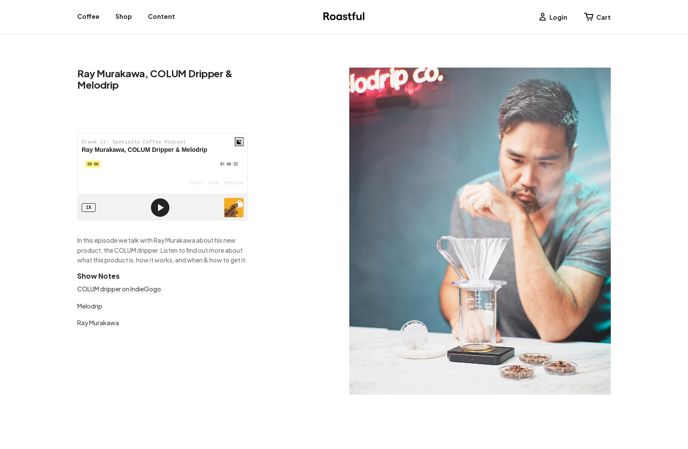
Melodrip (89, 306)
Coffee (88, 16)
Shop (123, 16)
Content (161, 16)
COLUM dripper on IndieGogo (119, 289)
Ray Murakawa (98, 323)
